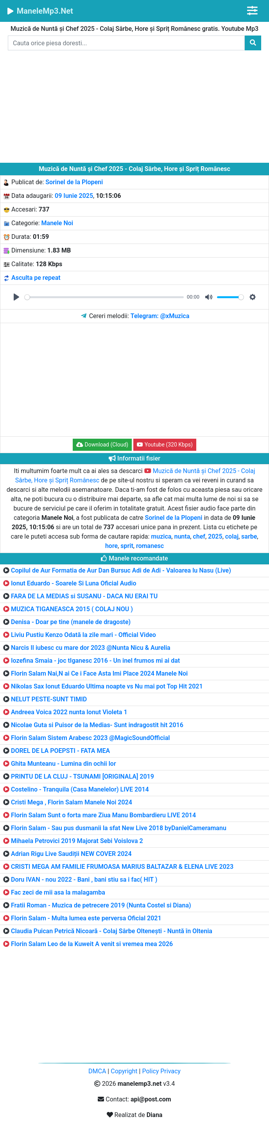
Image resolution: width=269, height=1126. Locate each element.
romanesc (150, 546)
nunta (182, 536)
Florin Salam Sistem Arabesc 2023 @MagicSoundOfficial (90, 738)
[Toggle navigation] (252, 11)
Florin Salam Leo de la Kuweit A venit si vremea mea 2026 (92, 944)
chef (199, 536)
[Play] (16, 297)
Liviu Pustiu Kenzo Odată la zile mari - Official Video (83, 635)
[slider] (104, 297)
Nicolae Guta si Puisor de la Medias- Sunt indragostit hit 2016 (97, 725)
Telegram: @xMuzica (160, 316)
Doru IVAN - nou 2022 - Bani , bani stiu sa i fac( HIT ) (84, 879)
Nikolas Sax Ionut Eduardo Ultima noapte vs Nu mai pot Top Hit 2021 (107, 686)
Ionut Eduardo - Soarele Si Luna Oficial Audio (73, 583)
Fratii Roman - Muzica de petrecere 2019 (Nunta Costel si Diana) (101, 905)
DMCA (97, 1071)
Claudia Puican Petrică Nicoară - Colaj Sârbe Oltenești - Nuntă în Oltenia (111, 931)
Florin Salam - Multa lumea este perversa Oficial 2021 (86, 918)
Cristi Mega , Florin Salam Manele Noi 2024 (71, 802)
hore (111, 546)
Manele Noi (57, 223)
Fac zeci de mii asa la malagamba (58, 892)
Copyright (124, 1071)
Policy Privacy (161, 1071)
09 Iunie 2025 (74, 195)
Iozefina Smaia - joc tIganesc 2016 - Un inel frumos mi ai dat (95, 660)
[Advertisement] (134, 108)
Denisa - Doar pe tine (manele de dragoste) (71, 622)
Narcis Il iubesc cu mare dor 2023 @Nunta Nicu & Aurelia (90, 647)
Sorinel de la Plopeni (74, 182)
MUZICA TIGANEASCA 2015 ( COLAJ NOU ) (72, 609)
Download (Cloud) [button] (102, 444)
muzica (161, 536)
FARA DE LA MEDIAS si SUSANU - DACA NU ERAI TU (84, 596)
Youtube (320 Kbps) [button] (165, 444)
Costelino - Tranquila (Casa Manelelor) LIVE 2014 (80, 789)
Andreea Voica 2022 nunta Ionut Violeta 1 (69, 712)
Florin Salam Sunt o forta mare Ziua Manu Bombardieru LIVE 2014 (103, 815)
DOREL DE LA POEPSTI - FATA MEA (60, 750)
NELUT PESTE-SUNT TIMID (49, 699)
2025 (215, 536)
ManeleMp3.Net (39, 11)
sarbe (249, 536)
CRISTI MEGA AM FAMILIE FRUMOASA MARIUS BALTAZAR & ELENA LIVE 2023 (122, 866)
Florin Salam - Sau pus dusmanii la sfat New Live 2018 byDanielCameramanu (118, 828)
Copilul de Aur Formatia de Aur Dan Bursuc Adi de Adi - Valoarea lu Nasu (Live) (121, 570)
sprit (126, 546)
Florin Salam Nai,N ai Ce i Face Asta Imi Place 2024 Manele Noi (99, 673)
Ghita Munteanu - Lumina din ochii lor (63, 763)
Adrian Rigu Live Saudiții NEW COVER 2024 (71, 853)
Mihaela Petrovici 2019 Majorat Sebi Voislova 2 (77, 841)
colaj (232, 536)
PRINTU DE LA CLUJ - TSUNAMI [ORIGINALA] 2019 (82, 776)
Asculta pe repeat (36, 277)
